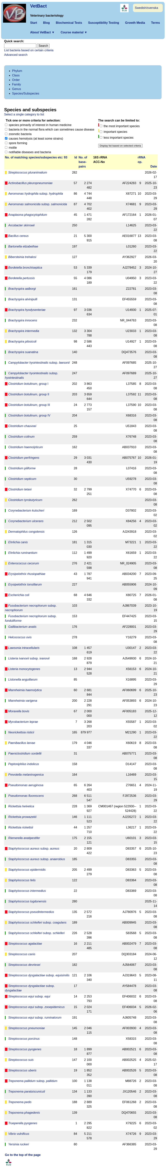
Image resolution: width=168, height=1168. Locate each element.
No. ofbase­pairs (83, 162)
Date (153, 166)
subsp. (35, 193)
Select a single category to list (24, 114)
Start (33, 22)
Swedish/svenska (146, 7)
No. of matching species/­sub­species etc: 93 (36, 157)
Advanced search (16, 54)
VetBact (38, 5)
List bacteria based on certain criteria (28, 50)
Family (16, 84)
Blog (46, 22)
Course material (74, 32)
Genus (16, 89)
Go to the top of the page (23, 1154)
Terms (155, 22)
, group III (29, 404)
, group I (28, 383)
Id (75, 157)
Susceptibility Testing (103, 22)
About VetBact (42, 32)
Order (16, 79)
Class (16, 75)
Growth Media (135, 22)
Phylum (17, 70)
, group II (28, 394)
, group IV (29, 415)
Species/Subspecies (25, 93)
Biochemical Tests (69, 22)
